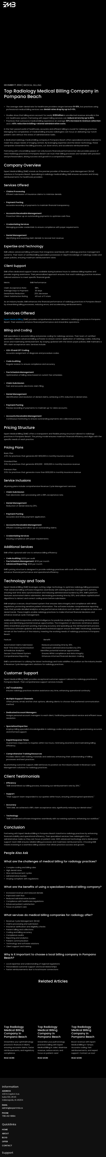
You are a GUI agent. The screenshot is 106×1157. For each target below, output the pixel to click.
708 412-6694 (10, 1120)
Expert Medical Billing (13, 324)
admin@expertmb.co (14, 1112)
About (43, 7)
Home (35, 7)
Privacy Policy (62, 1125)
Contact (59, 7)
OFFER (57, 1108)
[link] (11, 1062)
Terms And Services (64, 1129)
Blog (50, 7)
